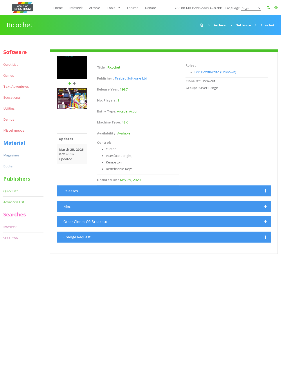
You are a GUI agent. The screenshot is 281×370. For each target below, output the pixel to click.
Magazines (11, 155)
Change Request (76, 237)
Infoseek (76, 7)
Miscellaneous (13, 130)
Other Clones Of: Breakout (85, 221)
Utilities (9, 108)
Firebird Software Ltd (131, 78)
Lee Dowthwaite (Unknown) (215, 72)
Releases (70, 191)
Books (8, 166)
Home (58, 7)
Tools (111, 7)
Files (67, 206)
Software (243, 25)
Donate (150, 7)
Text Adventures (16, 86)
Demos (8, 119)
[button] (276, 7)
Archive (94, 7)
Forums (132, 7)
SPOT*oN (10, 238)
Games (8, 75)
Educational (11, 97)
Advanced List (13, 202)
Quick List (10, 64)
